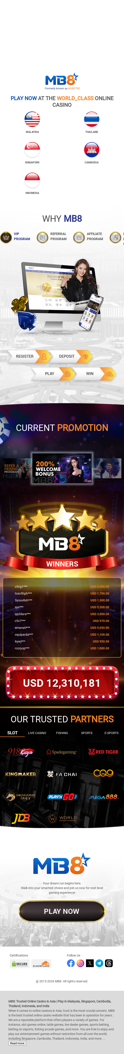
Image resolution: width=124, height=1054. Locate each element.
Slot (12, 732)
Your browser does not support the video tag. (62, 31)
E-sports (111, 733)
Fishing (62, 733)
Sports (86, 733)
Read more (17, 1043)
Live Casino (37, 733)
